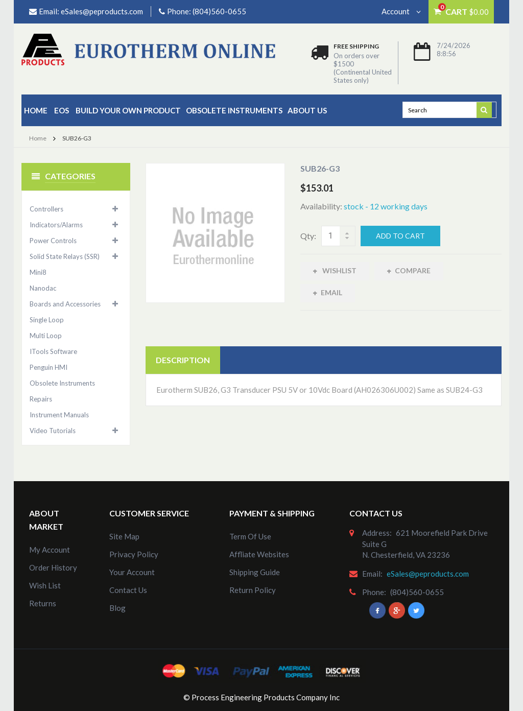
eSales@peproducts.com (102, 11)
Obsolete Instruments (234, 110)
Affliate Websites (259, 554)
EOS (61, 110)
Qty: (308, 236)
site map (124, 536)
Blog (117, 607)
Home (35, 110)
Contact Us (128, 590)
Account (401, 11)
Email (331, 294)
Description (183, 361)
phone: (374, 592)
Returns (42, 603)
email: (372, 573)
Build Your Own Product (128, 110)
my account (49, 549)
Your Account (132, 572)
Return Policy (252, 590)
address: (377, 532)
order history (53, 567)
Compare (413, 270)
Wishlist (338, 270)
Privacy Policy (133, 554)
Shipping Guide (254, 572)
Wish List (45, 585)
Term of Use (250, 536)
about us (307, 110)
